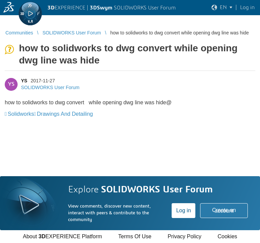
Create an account (224, 210)
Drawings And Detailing (65, 114)
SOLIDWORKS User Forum (50, 87)
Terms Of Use (134, 236)
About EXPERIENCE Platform (62, 236)
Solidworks (21, 114)
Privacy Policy (184, 236)
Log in (183, 210)
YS (24, 80)
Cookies (227, 236)
